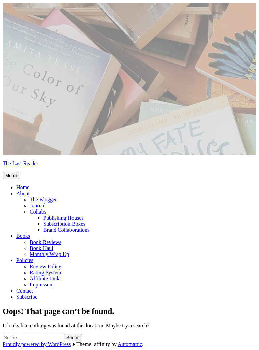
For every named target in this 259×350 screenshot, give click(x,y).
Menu (11, 175)
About (23, 193)
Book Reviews (45, 242)
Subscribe (26, 297)
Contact (24, 291)
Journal (38, 205)
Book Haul (41, 248)
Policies (24, 260)
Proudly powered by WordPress (37, 344)
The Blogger (43, 199)
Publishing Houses (63, 218)
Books (23, 236)
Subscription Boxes (64, 224)
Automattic (130, 344)
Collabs (38, 212)
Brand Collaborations (66, 230)
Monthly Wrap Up (49, 254)
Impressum (42, 285)
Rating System (45, 272)
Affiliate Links (45, 278)
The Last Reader (20, 163)
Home (22, 187)
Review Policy (45, 266)
